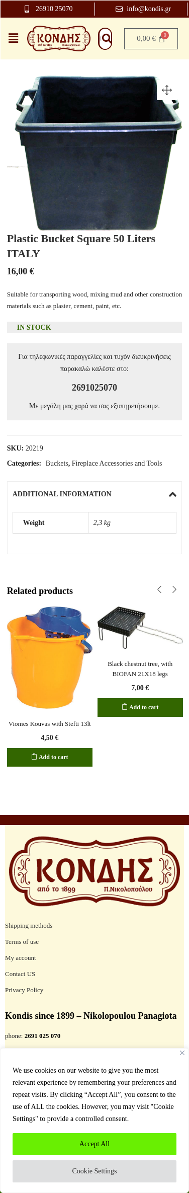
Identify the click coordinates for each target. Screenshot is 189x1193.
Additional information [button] (95, 494)
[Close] (182, 1053)
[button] (167, 90)
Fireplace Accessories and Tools (117, 463)
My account (20, 957)
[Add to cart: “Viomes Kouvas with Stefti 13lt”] (49, 757)
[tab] (95, 494)
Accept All (94, 1144)
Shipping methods (28, 925)
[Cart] (151, 38)
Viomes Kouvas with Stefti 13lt (50, 723)
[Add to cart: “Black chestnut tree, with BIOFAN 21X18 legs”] (140, 707)
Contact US (20, 974)
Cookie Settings (94, 1171)
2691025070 (94, 388)
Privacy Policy (24, 990)
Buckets (57, 463)
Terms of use (22, 941)
